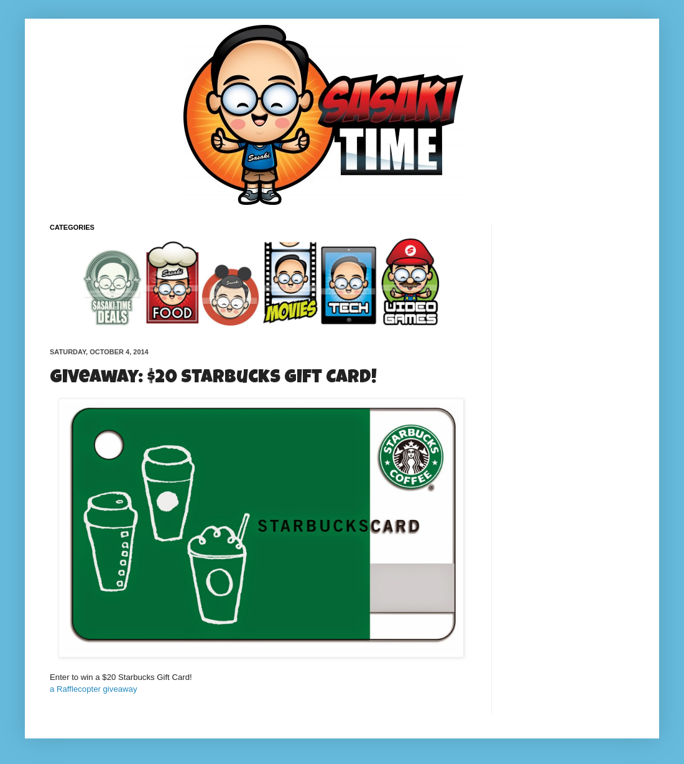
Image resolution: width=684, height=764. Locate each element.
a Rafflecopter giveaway (93, 689)
